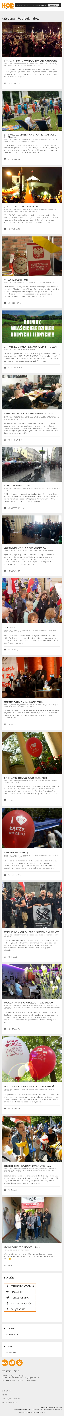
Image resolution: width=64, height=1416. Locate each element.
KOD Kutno (42, 1005)
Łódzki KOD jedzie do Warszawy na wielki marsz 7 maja (27, 1166)
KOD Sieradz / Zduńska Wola (47, 630)
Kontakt (4, 1395)
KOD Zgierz (17, 65)
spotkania (31, 141)
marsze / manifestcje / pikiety (30, 65)
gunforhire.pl (57, 1410)
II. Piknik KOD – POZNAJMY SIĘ (16, 852)
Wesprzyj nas (6, 1391)
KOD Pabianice (43, 140)
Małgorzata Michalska (55, 1408)
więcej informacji (41, 5)
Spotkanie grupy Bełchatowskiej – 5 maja (22, 1247)
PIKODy (41, 418)
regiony (35, 211)
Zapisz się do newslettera (11, 1399)
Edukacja (32, 781)
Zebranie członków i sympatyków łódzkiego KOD (25, 548)
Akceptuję (53, 5)
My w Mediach (23, 141)
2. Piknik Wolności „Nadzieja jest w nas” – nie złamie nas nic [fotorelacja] (30, 136)
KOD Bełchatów (33, 64)
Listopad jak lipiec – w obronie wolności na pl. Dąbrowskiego (30, 61)
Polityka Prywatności (9, 1403)
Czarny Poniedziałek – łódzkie (17, 486)
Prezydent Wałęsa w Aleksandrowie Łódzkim (23, 702)
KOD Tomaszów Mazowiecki (22, 418)
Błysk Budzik (17, 283)
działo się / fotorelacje (20, 64)
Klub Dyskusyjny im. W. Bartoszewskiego (32, 705)
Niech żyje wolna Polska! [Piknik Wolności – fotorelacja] (29, 1086)
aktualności (8, 64)
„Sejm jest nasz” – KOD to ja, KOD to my (21, 207)
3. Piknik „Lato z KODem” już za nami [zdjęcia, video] (25, 778)
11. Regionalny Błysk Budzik (16, 280)
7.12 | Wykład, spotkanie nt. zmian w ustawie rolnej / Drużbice (30, 347)
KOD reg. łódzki (43, 64)
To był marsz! (10, 627)
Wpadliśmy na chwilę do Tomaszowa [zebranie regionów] (28, 1003)
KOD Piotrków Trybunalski (40, 416)
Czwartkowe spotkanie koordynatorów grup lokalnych (28, 414)
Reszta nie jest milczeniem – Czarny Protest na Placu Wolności (31, 932)
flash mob (40, 283)
